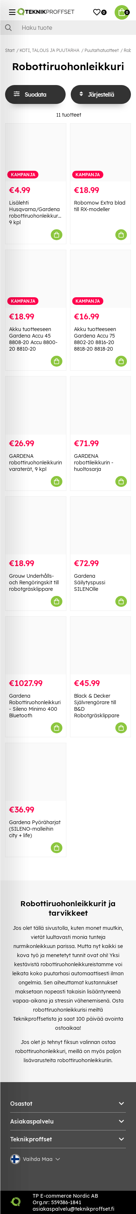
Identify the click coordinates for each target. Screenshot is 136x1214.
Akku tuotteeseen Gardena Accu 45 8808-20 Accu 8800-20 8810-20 (33, 339)
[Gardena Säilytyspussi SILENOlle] (100, 525)
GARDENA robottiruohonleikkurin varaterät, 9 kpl (35, 462)
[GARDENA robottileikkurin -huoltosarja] (100, 405)
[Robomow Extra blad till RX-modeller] (100, 152)
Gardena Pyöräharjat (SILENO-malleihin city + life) (35, 829)
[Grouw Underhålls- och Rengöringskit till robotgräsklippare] (36, 525)
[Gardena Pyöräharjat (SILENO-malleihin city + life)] (36, 772)
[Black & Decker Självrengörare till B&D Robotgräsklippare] (100, 645)
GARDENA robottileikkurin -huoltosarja (94, 462)
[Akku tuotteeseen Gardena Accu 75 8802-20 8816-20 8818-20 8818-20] (100, 279)
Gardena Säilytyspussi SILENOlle (89, 582)
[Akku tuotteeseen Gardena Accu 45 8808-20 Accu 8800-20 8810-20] (36, 279)
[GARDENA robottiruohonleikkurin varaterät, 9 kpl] (36, 405)
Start (10, 50)
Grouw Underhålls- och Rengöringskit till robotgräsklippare (34, 582)
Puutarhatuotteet (102, 50)
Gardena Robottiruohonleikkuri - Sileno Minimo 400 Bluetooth (35, 706)
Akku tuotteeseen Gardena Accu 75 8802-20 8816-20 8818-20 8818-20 (95, 339)
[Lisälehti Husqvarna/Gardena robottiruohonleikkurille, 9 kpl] (36, 152)
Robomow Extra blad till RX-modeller (99, 206)
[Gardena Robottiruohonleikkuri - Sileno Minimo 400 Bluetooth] (36, 645)
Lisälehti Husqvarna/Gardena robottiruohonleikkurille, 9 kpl (37, 212)
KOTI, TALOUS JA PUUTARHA (49, 50)
